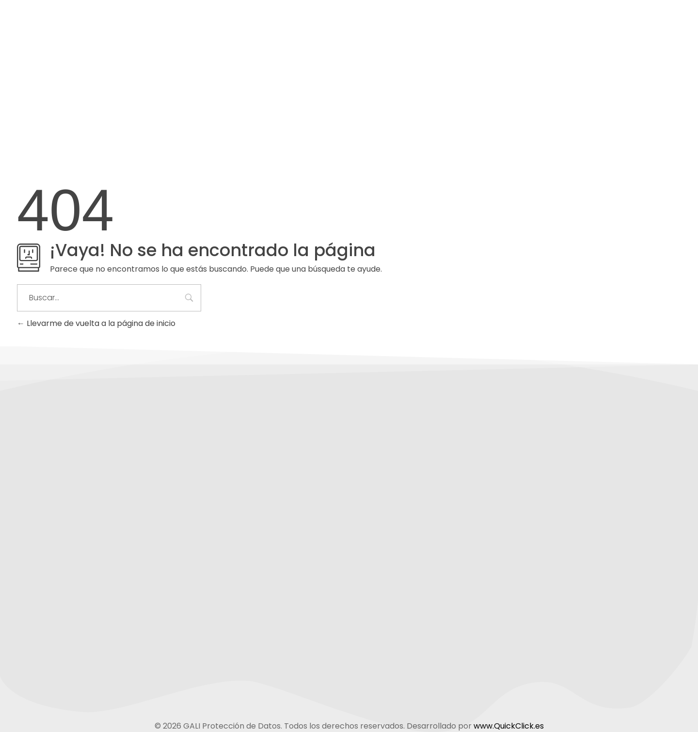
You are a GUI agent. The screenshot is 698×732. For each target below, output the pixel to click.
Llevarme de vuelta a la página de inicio (96, 323)
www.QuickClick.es (509, 726)
